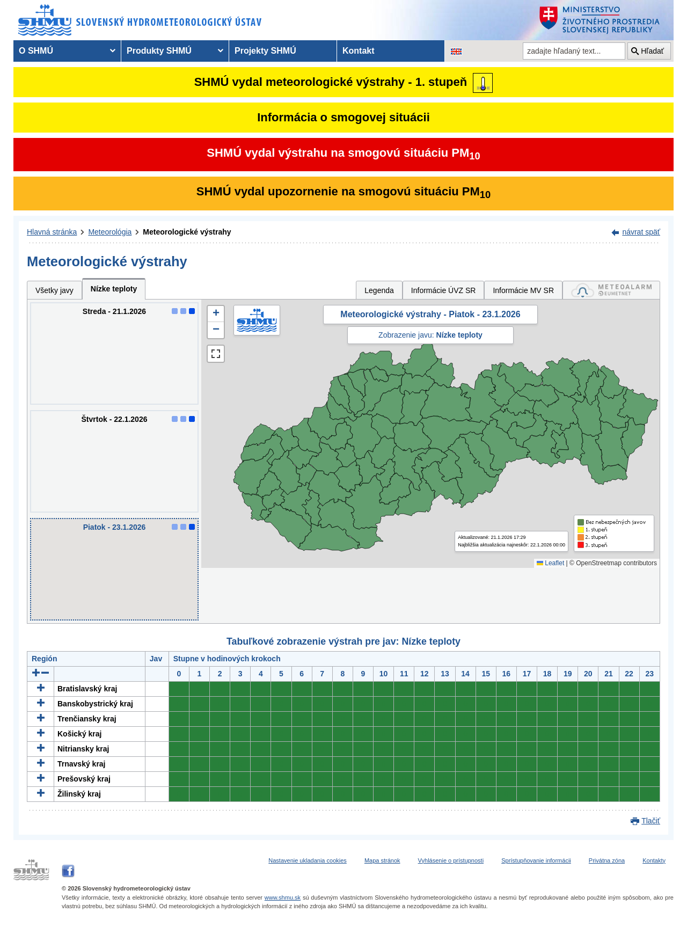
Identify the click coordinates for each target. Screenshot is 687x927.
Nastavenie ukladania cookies (307, 860)
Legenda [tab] (379, 290)
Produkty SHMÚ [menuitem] (159, 50)
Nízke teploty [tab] (114, 288)
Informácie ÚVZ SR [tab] (443, 290)
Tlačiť (650, 820)
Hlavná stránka (52, 232)
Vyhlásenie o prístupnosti (451, 860)
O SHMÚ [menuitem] (36, 50)
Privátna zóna (607, 860)
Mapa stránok (382, 860)
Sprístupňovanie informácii (536, 860)
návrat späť (641, 232)
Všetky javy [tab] (54, 290)
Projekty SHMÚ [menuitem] (265, 50)
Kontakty (654, 860)
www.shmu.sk (283, 897)
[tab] (611, 290)
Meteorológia (109, 232)
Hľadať (652, 51)
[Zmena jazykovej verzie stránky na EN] (456, 51)
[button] (216, 314)
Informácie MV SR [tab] (523, 290)
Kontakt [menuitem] (358, 50)
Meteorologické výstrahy (187, 232)
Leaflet (550, 563)
